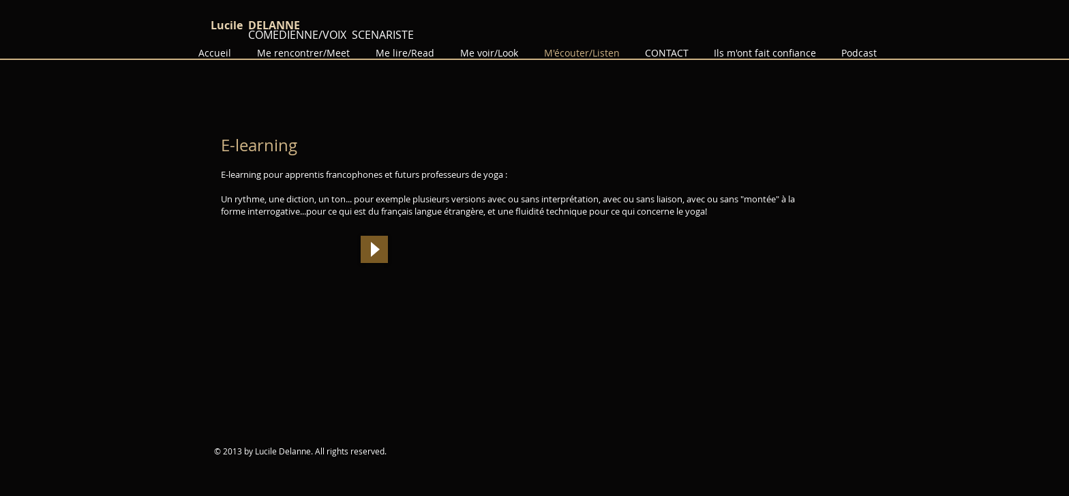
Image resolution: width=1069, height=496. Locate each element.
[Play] (374, 249)
